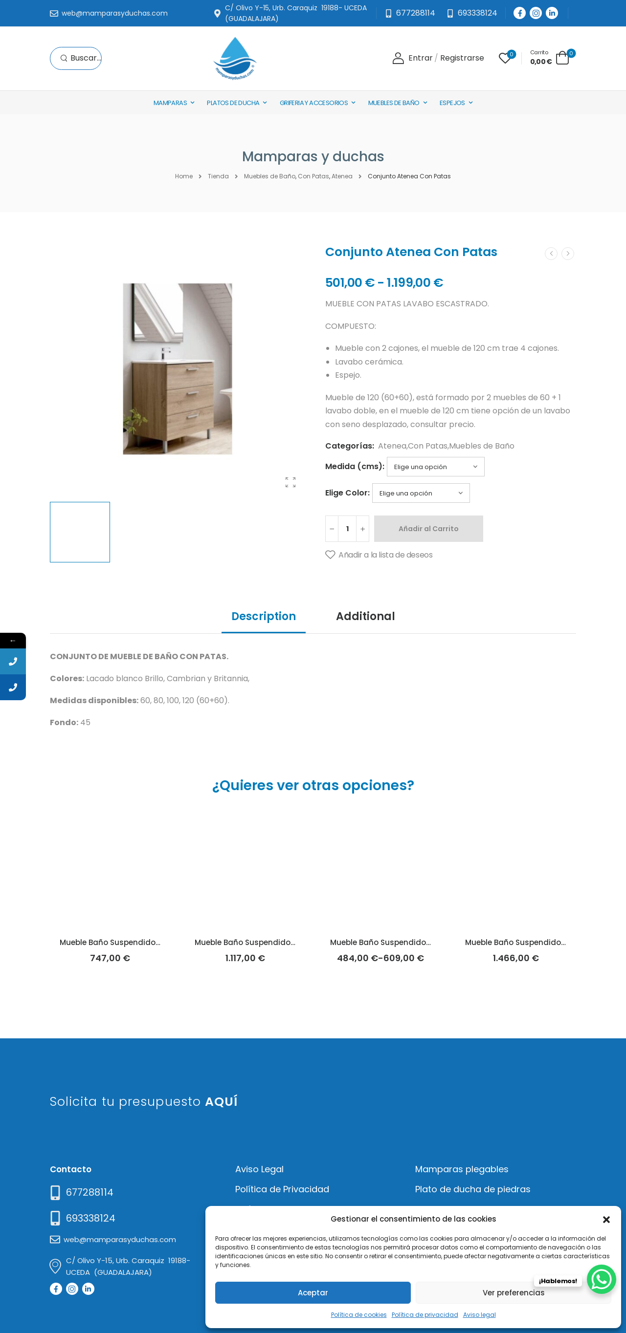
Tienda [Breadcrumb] (218, 176)
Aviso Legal (259, 1169)
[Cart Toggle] (549, 57)
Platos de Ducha (233, 103)
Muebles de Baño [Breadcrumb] (269, 176)
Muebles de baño (394, 103)
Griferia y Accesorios (314, 103)
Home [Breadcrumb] (184, 176)
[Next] (567, 253)
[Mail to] (109, 13)
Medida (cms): (354, 466)
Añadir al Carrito (429, 529)
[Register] (462, 58)
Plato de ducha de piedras (473, 1189)
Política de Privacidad (282, 1189)
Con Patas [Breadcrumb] (313, 176)
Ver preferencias (514, 1293)
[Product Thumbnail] (178, 369)
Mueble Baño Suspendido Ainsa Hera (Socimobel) (154, 942)
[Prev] (551, 253)
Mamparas (170, 103)
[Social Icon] (520, 13)
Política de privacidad (425, 1315)
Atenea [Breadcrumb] (342, 176)
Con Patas (427, 446)
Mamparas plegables (462, 1169)
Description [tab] (263, 616)
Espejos (452, 103)
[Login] (412, 58)
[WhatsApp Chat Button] (601, 1279)
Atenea (392, 446)
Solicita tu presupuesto (144, 1101)
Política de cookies (359, 1315)
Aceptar (313, 1293)
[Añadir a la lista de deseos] (378, 555)
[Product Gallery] (290, 482)
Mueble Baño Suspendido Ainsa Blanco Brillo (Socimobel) (303, 942)
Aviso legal (479, 1315)
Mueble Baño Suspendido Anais (389, 942)
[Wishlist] (505, 58)
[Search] (80, 58)
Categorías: (349, 446)
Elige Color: (347, 492)
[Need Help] (471, 13)
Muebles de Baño (481, 446)
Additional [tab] (365, 616)
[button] (606, 1219)
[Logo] (235, 58)
